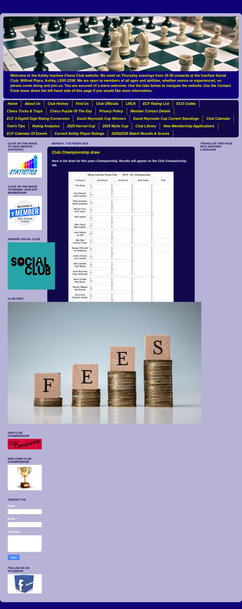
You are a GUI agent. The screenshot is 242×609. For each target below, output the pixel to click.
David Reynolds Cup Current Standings (166, 118)
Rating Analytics (46, 126)
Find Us (82, 104)
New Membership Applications (188, 126)
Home (12, 104)
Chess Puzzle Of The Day (71, 111)
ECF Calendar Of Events (27, 133)
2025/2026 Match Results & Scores (140, 133)
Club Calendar (218, 118)
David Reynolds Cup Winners (101, 118)
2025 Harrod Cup (81, 126)
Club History (58, 104)
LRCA (131, 104)
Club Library (146, 126)
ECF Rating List (156, 104)
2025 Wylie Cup (115, 126)
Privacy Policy (111, 111)
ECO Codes (186, 104)
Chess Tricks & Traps (25, 111)
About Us (32, 104)
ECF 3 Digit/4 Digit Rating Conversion (38, 118)
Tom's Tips (16, 126)
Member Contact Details (150, 111)
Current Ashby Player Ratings (79, 133)
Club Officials (107, 104)
